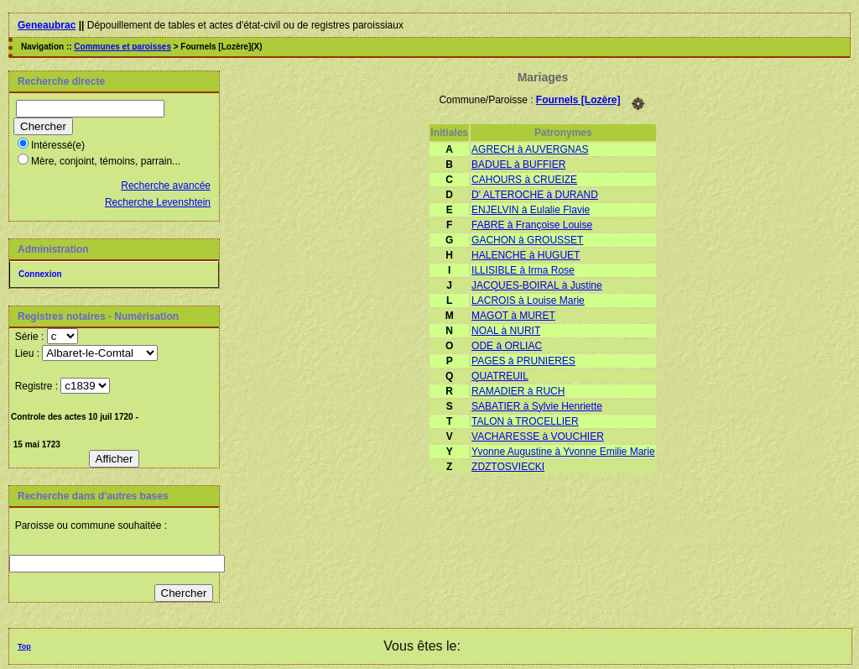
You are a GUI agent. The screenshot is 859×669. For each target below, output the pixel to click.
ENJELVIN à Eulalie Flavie (530, 210)
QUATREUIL (499, 376)
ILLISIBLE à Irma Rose (523, 270)
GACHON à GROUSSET (527, 240)
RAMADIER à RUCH (518, 391)
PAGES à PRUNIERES (523, 361)
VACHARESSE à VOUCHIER (537, 436)
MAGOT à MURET (513, 315)
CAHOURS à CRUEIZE (524, 180)
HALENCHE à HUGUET (525, 255)
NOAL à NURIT (505, 331)
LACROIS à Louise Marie (528, 300)
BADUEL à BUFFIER (518, 164)
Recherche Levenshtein (158, 202)
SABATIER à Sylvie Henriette (536, 406)
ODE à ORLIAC (506, 346)
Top (24, 646)
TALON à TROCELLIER (525, 421)
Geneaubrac (46, 25)
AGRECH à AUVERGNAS (529, 149)
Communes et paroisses (122, 46)
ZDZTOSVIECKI (507, 467)
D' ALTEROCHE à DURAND (534, 195)
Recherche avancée (166, 185)
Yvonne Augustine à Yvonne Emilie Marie (563, 451)
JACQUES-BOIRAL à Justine (536, 285)
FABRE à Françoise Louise (531, 225)
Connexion (40, 274)
